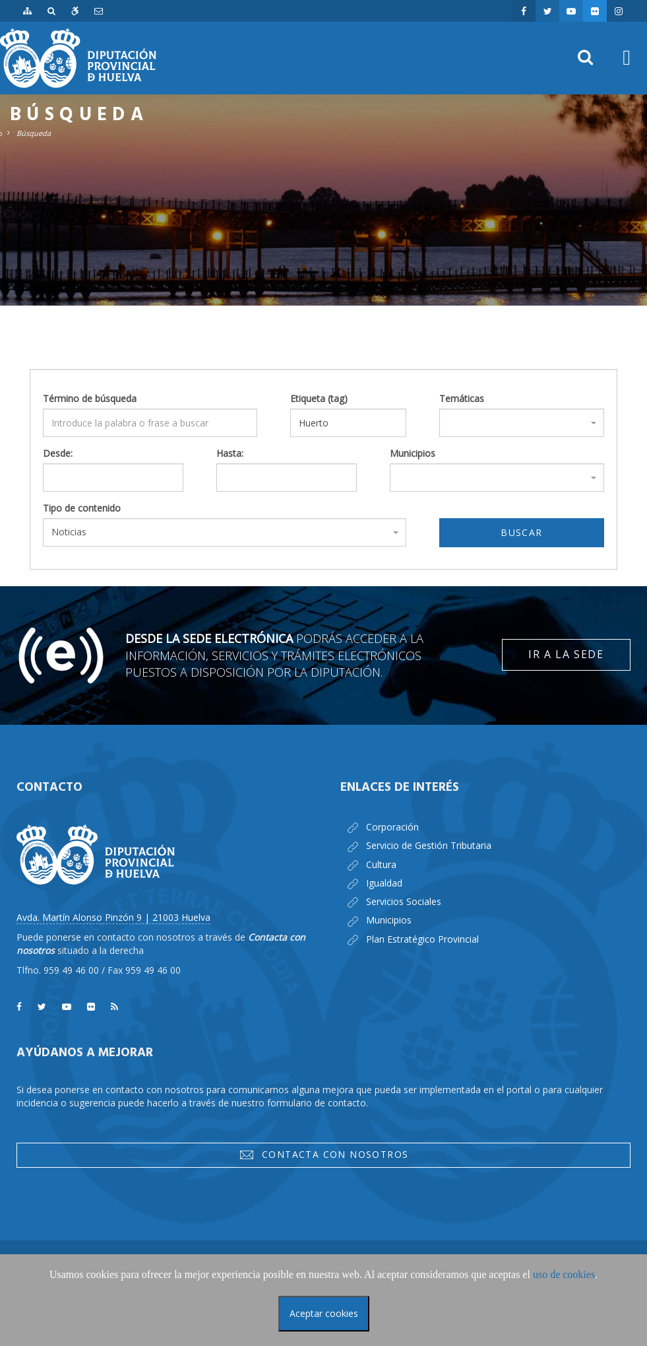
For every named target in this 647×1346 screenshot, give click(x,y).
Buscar (521, 532)
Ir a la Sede (565, 654)
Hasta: (229, 453)
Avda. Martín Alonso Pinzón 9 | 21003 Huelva (113, 917)
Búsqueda (33, 133)
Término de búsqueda (90, 398)
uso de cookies (564, 1274)
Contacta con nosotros (324, 1154)
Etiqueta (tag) (319, 398)
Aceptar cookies (324, 1313)
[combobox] (521, 423)
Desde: (58, 453)
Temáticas (461, 398)
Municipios (412, 453)
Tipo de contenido (82, 508)
